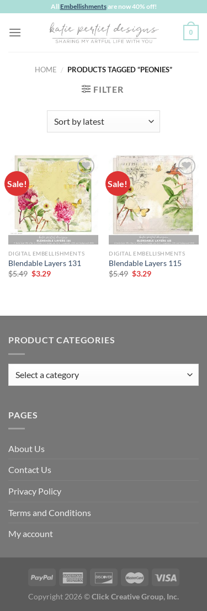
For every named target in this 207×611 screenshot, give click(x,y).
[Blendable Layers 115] (154, 200)
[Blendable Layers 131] (53, 200)
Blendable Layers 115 (145, 263)
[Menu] (15, 32)
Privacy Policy (34, 491)
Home (46, 69)
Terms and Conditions (49, 512)
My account (30, 533)
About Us (26, 448)
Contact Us (29, 469)
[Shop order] (103, 121)
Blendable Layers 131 (44, 263)
